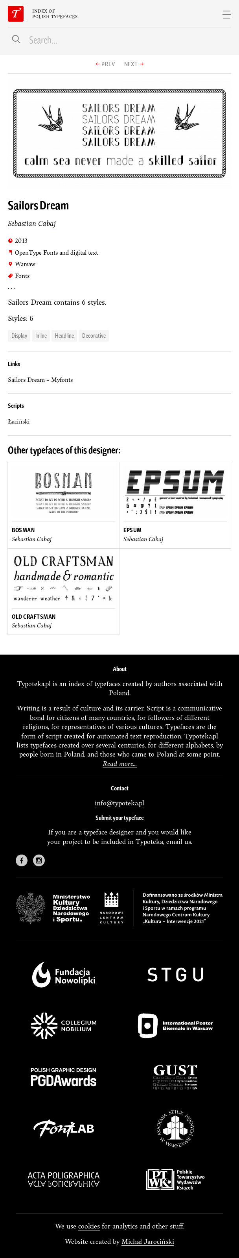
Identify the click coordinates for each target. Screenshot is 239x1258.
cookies (89, 1226)
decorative (94, 335)
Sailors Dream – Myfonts (40, 379)
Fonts (18, 275)
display (19, 335)
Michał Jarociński (147, 1241)
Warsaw (21, 264)
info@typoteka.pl (119, 803)
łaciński (19, 421)
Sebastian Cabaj (32, 223)
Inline (41, 335)
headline (64, 335)
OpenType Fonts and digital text (53, 252)
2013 (18, 240)
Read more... (120, 763)
